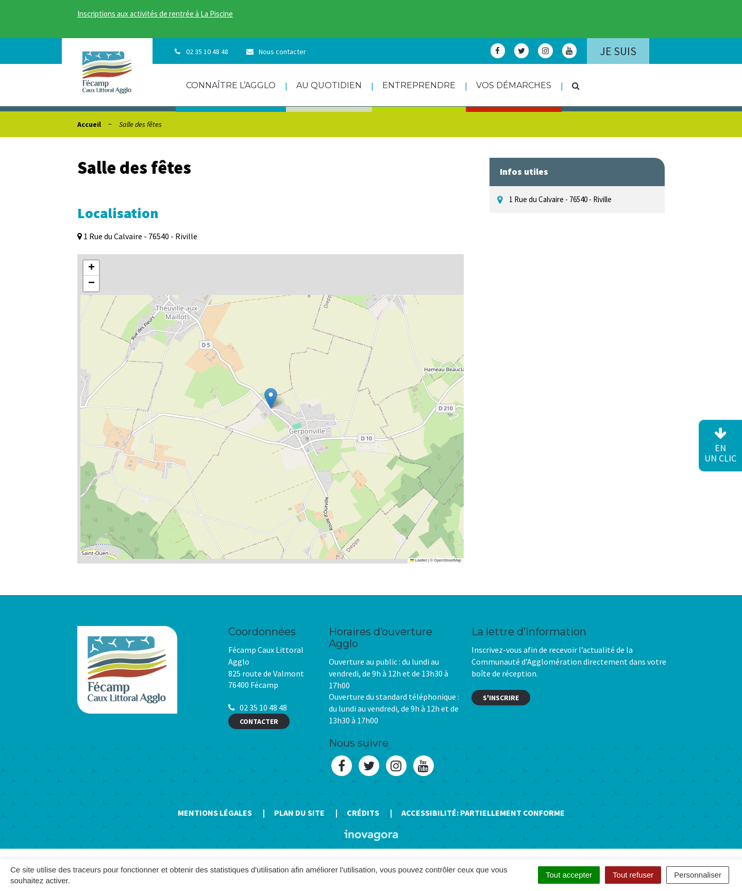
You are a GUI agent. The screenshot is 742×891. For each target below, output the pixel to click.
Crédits (363, 812)
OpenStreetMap (447, 560)
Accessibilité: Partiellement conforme (483, 812)
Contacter (259, 721)
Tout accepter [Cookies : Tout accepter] (569, 874)
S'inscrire (501, 697)
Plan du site (299, 812)
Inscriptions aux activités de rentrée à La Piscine (155, 14)
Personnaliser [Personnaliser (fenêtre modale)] (697, 874)
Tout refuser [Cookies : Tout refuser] (633, 874)
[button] (270, 398)
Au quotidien (329, 85)
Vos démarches (513, 85)
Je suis (618, 51)
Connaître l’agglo (231, 85)
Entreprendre (419, 85)
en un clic (720, 446)
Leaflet (418, 560)
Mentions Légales (215, 812)
